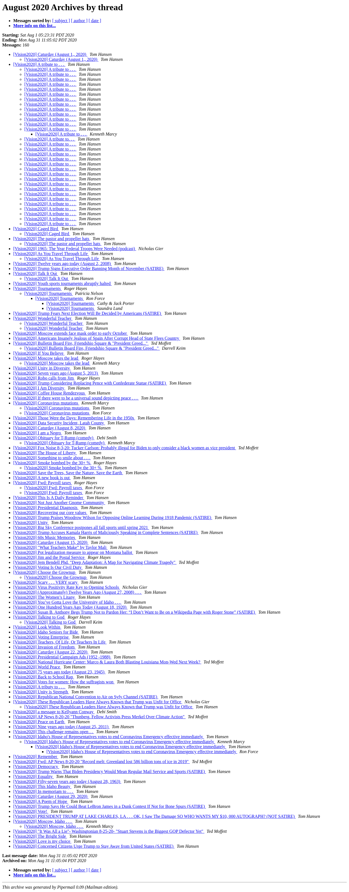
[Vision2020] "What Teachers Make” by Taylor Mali (60, 547)
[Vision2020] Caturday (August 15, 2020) (50, 542)
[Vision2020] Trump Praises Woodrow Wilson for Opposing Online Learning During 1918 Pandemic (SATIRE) (112, 517)
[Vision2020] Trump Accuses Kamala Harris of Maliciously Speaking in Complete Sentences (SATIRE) (106, 532)
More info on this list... (34, 25)
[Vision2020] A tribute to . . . (39, 64)
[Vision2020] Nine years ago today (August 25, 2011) (61, 726)
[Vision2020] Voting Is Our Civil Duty (48, 567)
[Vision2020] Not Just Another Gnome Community (59, 502)
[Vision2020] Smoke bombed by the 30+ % (52, 462)
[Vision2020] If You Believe (38, 353)
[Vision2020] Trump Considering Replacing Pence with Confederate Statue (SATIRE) (90, 383)
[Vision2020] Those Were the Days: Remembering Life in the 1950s (74, 418)
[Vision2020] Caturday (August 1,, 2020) (50, 54)
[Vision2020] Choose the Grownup (44, 572)
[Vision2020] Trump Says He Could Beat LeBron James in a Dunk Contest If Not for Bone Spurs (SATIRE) (109, 806)
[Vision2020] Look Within (37, 627)
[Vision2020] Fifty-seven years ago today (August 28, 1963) (67, 781)
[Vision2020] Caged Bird (36, 228)
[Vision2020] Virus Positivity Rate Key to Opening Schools (66, 587)
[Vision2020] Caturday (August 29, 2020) (50, 796)
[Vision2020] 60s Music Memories (44, 537)
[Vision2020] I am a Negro (37, 433)
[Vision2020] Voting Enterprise (41, 637)
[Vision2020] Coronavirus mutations (46, 403)
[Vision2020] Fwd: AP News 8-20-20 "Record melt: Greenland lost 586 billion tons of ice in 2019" (101, 761)
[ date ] (94, 20)
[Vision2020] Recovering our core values (50, 512)
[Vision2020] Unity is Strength (41, 691)
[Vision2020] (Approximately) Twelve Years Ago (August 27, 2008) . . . (77, 592)
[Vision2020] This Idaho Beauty (42, 786)
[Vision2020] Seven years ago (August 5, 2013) (56, 373)
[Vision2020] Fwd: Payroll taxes (42, 482)
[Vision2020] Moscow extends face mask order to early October (70, 333)
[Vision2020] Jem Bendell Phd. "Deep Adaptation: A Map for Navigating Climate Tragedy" (94, 562)
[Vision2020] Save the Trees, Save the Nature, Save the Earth (68, 472)
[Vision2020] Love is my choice (42, 841)
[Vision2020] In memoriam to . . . (43, 791)
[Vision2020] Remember (35, 756)
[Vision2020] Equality (33, 776)
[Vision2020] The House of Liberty (45, 452)
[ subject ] (61, 20)
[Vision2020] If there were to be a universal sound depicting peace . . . (76, 398)
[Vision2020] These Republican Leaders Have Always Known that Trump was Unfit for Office (97, 701)
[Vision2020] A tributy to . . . (39, 686)
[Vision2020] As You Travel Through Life (51, 253)
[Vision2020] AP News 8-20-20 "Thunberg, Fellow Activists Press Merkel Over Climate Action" (99, 716)
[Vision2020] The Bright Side (40, 836)
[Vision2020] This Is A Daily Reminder (48, 497)
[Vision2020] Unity (31, 522)
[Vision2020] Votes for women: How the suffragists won (63, 682)
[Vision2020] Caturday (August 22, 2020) (50, 652)
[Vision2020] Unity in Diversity (42, 368)
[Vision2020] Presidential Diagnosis (46, 507)
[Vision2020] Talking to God (39, 617)
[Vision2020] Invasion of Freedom (44, 647)
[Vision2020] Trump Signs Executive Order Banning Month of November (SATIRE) (89, 268)
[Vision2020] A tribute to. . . (49, 139)
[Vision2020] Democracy (36, 766)
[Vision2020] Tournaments (37, 288)
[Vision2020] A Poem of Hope (40, 801)
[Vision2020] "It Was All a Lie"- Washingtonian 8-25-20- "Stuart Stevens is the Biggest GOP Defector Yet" (108, 831)
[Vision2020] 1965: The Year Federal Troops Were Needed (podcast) (74, 248)
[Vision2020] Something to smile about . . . (52, 457)
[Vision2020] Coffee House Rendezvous (49, 393)
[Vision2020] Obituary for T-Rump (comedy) (54, 437)
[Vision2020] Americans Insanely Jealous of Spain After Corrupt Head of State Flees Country (96, 338)
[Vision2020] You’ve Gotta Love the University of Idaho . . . (67, 602)
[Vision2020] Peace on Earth (39, 721)
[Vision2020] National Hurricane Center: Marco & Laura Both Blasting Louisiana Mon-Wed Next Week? (107, 662)
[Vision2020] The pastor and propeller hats (51, 238)
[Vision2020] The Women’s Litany (44, 597)
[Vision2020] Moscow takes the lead (46, 358)
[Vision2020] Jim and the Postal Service (49, 557)
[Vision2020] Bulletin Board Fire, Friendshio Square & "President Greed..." (81, 343)
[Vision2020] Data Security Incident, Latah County (59, 423)
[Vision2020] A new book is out (42, 477)
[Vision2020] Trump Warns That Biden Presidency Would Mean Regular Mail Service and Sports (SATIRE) (109, 771)
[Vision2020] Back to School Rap (43, 677)
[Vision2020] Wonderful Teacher (42, 318)
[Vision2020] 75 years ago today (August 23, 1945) (59, 672)
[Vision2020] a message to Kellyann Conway (54, 711)
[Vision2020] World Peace (37, 667)
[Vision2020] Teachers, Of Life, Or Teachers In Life (59, 642)
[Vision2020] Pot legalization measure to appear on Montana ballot (73, 552)
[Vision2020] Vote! (30, 811)
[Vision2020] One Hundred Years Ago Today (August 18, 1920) (70, 607)
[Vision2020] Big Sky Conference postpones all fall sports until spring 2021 (81, 527)
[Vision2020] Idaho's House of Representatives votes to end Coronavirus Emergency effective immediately (108, 736)
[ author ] (79, 20)
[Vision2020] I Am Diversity (39, 388)
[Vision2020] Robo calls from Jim (44, 378)
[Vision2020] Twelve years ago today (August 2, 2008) (62, 263)
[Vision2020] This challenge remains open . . (53, 731)
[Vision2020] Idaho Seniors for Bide (46, 632)
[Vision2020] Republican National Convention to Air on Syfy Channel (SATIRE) (85, 696)
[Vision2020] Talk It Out (35, 273)
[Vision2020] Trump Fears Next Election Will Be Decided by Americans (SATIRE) (87, 313)
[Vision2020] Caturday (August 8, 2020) (49, 428)
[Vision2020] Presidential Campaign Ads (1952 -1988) (62, 657)
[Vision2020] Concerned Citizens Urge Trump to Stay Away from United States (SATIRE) (94, 846)
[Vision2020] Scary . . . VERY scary (46, 582)
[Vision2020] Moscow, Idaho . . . (43, 821)
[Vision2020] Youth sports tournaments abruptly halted (62, 283)
